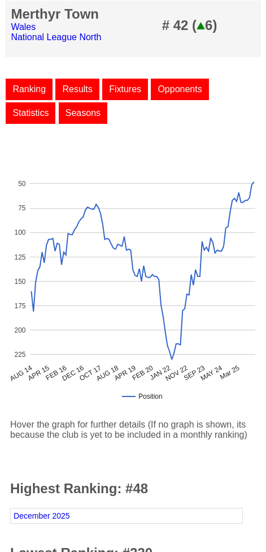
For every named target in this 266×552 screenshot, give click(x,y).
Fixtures (125, 89)
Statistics (30, 113)
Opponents (180, 89)
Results (77, 89)
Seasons (83, 113)
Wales (23, 27)
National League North (56, 37)
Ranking (29, 89)
